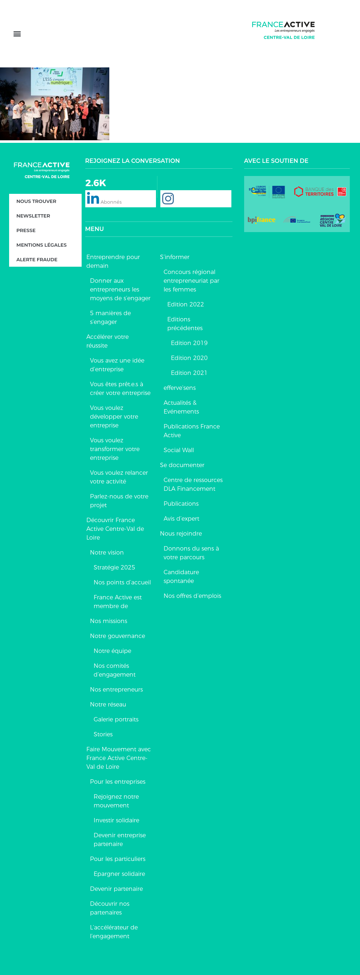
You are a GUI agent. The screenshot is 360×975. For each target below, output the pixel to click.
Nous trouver (36, 201)
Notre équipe (112, 650)
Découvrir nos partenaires (109, 908)
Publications (181, 503)
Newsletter (33, 216)
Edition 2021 (189, 372)
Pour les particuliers (117, 858)
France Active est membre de (118, 602)
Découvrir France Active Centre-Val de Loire (115, 529)
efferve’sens (180, 387)
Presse (26, 231)
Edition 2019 (189, 343)
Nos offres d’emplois (192, 595)
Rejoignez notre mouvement (116, 801)
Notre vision (107, 552)
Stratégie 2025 (114, 567)
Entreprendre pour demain (113, 261)
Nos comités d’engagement (115, 670)
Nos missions (108, 621)
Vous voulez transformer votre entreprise (115, 449)
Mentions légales (41, 245)
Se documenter (182, 465)
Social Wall (179, 450)
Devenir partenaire (116, 888)
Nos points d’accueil (122, 582)
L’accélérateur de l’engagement (114, 932)
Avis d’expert (181, 518)
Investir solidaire (116, 820)
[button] (17, 34)
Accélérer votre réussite (107, 341)
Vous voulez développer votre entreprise (114, 416)
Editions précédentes (185, 324)
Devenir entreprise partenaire (120, 839)
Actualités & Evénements (181, 407)
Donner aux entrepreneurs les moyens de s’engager (120, 289)
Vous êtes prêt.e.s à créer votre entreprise (120, 388)
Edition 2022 (185, 304)
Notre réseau (108, 704)
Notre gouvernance (117, 636)
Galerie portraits (116, 719)
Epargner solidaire (119, 873)
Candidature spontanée (181, 576)
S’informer (174, 257)
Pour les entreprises (117, 781)
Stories (103, 734)
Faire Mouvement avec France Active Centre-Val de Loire (118, 758)
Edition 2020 (189, 358)
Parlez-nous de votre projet (119, 501)
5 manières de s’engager (110, 317)
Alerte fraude (37, 260)
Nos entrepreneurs (116, 689)
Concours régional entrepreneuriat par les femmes (191, 281)
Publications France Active (192, 431)
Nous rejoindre (181, 533)
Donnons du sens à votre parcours (191, 553)
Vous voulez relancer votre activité (119, 477)
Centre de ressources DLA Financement (193, 484)
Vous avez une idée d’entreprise (117, 365)
